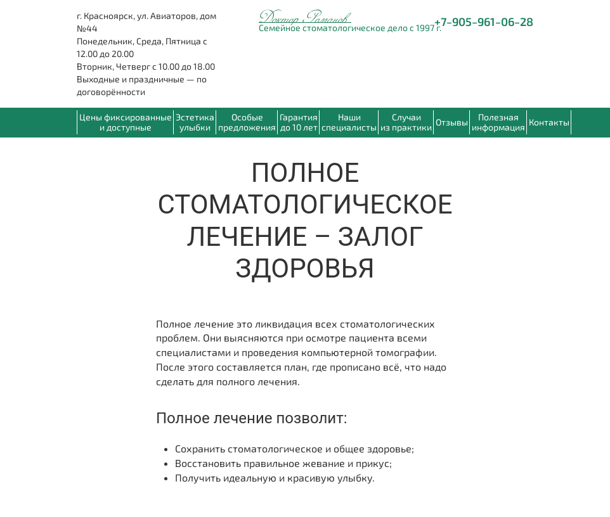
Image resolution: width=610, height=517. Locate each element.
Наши (349, 122)
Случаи (406, 122)
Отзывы (452, 122)
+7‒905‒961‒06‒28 (483, 22)
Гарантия (299, 122)
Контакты (549, 122)
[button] (498, 122)
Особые (247, 122)
